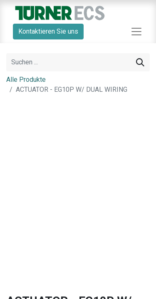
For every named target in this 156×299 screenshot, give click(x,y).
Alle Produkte (26, 79)
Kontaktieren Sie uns (48, 31)
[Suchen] (140, 62)
